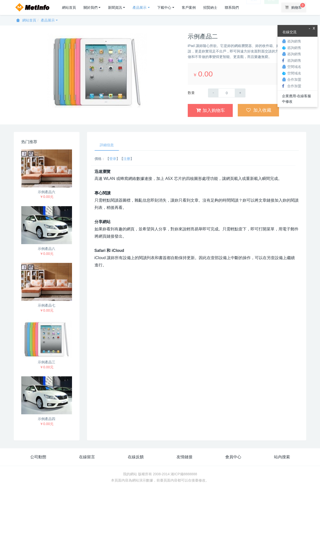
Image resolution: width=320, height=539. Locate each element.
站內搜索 (282, 457)
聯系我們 (232, 7)
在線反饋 (136, 457)
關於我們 (91, 7)
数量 (191, 93)
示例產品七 (46, 305)
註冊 (271, 7)
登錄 (253, 7)
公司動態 (38, 457)
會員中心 (233, 457)
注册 (126, 159)
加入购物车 (210, 110)
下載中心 (164, 7)
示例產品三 (46, 362)
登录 (112, 159)
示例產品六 (46, 192)
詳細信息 (107, 145)
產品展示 (139, 7)
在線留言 (87, 457)
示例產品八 (46, 249)
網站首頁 (69, 7)
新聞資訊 (115, 7)
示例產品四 (46, 419)
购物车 (295, 6)
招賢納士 (210, 7)
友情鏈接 (184, 457)
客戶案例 (189, 7)
